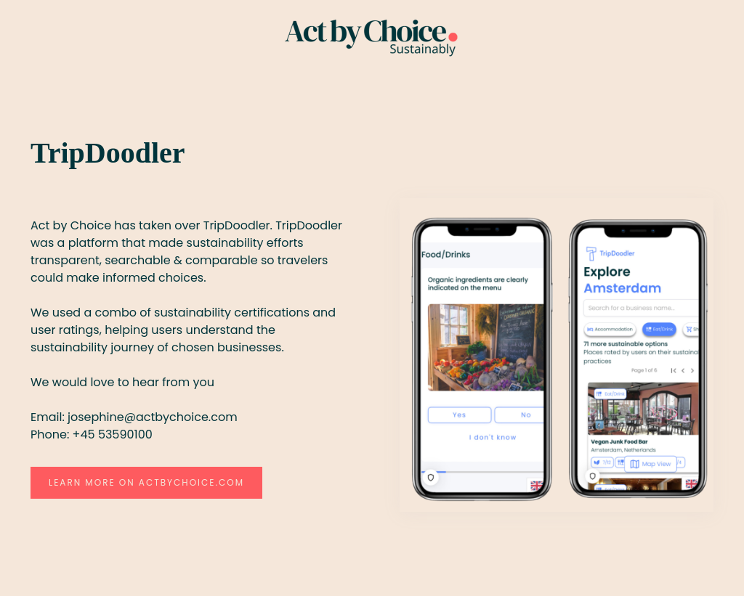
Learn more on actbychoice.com (146, 482)
